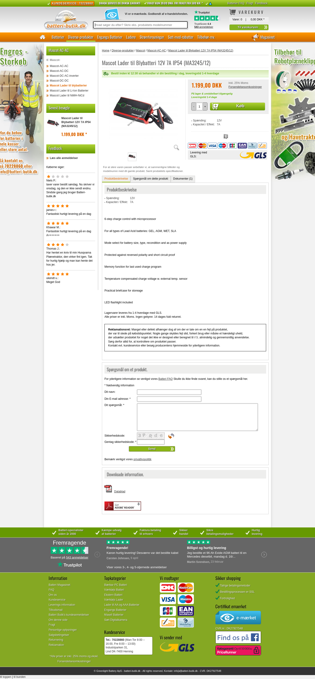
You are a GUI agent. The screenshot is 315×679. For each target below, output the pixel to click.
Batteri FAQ (165, 379)
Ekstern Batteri (113, 595)
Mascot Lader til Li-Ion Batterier (69, 90)
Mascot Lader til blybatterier (68, 85)
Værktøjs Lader (113, 599)
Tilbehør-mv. (206, 37)
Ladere (131, 37)
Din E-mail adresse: (117, 398)
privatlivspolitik (142, 459)
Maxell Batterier (113, 614)
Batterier (58, 37)
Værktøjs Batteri (114, 589)
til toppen (5, 677)
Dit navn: (109, 391)
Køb (240, 106)
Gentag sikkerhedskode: (120, 442)
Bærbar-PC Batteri (115, 585)
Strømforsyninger (152, 37)
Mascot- (55, 60)
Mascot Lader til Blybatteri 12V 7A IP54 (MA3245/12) (76, 122)
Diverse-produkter (80, 37)
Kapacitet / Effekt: (204, 124)
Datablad (119, 491)
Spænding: (199, 120)
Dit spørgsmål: (114, 405)
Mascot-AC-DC (59, 71)
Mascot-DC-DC (59, 80)
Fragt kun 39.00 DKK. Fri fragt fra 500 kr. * (175, 3)
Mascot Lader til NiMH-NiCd (67, 95)
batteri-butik (130, 670)
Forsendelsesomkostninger (245, 87)
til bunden (20, 677)
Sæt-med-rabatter (180, 37)
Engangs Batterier (109, 37)
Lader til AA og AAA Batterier (121, 604)
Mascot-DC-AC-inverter (64, 75)
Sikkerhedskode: (114, 435)
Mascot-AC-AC (59, 66)
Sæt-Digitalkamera (115, 620)
